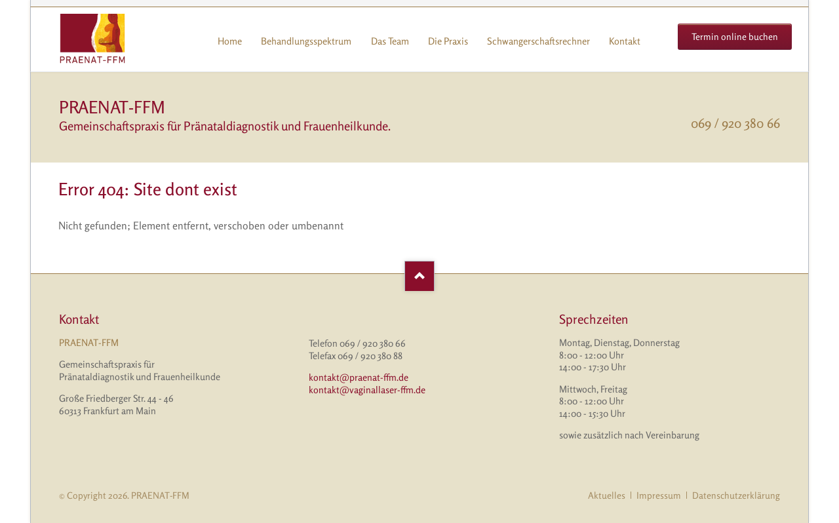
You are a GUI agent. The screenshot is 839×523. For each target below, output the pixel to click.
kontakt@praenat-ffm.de (358, 377)
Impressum (658, 495)
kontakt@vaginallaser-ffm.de (367, 389)
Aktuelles (606, 495)
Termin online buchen (735, 36)
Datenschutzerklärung (736, 495)
